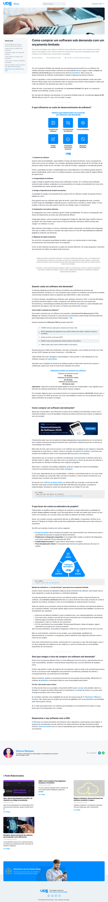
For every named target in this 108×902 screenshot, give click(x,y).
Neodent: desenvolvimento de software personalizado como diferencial (18, 836)
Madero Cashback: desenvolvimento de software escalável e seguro (88, 799)
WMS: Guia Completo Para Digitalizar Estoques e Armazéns (52, 782)
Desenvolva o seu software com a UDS (14, 69)
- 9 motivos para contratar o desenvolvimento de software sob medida (59, 496)
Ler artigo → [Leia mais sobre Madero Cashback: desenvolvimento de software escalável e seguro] (78, 810)
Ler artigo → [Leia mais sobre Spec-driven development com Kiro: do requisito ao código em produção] (7, 812)
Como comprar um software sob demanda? (14, 57)
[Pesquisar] (64, 4)
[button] (99, 753)
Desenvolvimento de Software (82, 57)
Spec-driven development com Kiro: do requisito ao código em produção (17, 799)
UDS (35, 722)
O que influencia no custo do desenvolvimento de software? (13, 45)
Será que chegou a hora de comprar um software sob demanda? (15, 65)
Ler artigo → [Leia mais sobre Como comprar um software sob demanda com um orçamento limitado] (43, 794)
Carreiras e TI (70, 57)
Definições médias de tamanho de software (14, 53)
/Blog (16, 3)
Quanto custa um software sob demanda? (13, 49)
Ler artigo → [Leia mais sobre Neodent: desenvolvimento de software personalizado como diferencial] (7, 848)
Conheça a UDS (98, 3)
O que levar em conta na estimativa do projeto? (15, 61)
